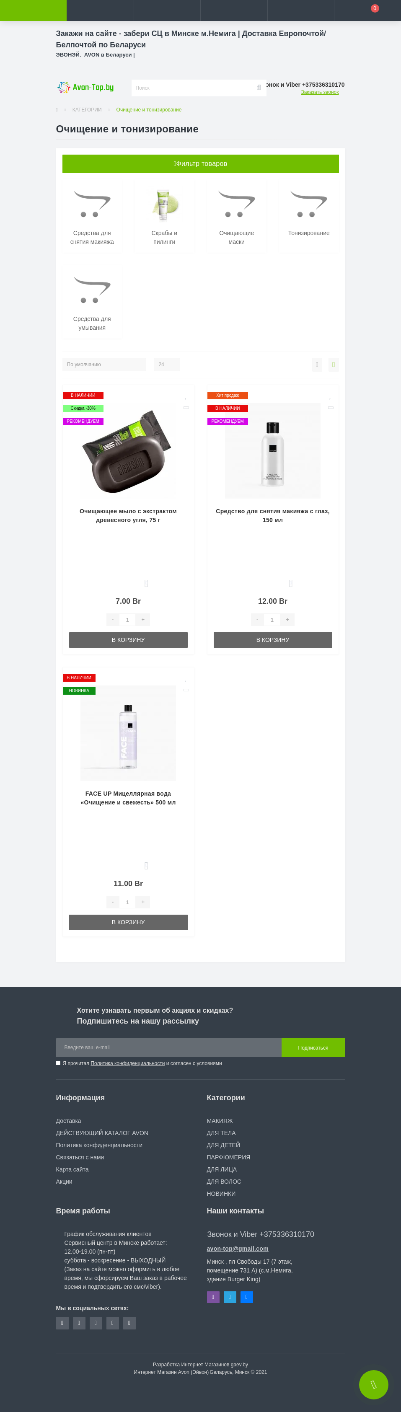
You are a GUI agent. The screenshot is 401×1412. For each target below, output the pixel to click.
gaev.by (239, 1365)
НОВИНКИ (221, 1193)
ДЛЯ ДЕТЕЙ (223, 1145)
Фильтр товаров (200, 163)
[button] (167, 10)
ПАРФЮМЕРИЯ (229, 1157)
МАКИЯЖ (220, 1120)
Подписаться (313, 1048)
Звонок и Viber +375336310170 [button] (260, 1234)
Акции (64, 1181)
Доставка (68, 1120)
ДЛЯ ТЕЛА (221, 1133)
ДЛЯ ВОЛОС (224, 1181)
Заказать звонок (320, 92)
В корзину (128, 639)
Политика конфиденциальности (128, 1063)
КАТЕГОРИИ (87, 110)
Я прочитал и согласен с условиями (142, 1063)
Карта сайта (72, 1169)
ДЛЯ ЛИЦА (222, 1169)
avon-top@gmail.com (238, 1248)
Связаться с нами (80, 1157)
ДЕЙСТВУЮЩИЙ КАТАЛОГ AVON (102, 1133)
